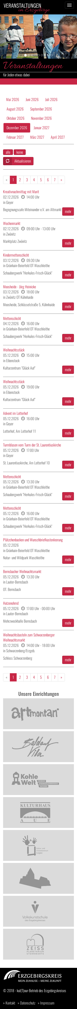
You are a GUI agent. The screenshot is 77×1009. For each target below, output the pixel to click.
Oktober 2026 (15, 118)
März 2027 (37, 137)
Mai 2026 (12, 99)
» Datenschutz (26, 1003)
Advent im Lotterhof (15, 413)
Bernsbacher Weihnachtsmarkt (22, 571)
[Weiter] (61, 180)
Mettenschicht (12, 318)
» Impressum (46, 1003)
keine (19, 152)
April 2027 (58, 137)
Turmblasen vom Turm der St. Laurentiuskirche (32, 445)
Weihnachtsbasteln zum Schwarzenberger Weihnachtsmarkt (29, 637)
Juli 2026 (51, 99)
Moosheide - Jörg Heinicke (19, 286)
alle (8, 152)
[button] (5, 36)
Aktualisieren (17, 161)
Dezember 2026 (17, 127)
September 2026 (41, 109)
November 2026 (41, 118)
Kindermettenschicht (16, 255)
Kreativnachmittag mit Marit (21, 191)
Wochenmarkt (11, 223)
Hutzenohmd (10, 603)
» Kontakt (9, 1003)
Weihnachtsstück (13, 349)
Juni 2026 (32, 99)
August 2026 (15, 109)
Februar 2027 (15, 137)
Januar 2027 (41, 127)
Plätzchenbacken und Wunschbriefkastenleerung (33, 539)
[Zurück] (6, 180)
